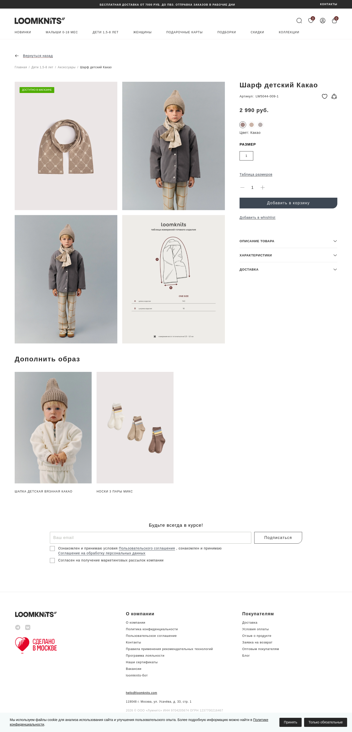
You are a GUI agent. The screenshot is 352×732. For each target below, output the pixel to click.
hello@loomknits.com (141, 693)
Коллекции (289, 32)
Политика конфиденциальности (152, 629)
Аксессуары (67, 67)
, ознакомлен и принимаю (199, 548)
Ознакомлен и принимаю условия (88, 548)
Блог (246, 655)
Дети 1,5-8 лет (106, 32)
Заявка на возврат (257, 642)
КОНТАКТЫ (328, 4)
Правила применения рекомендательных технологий (169, 649)
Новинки (23, 32)
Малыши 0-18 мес (62, 32)
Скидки (257, 32)
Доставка (249, 622)
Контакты (133, 642)
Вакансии (134, 669)
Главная (21, 67)
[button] (288, 308)
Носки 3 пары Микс (115, 491)
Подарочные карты (184, 32)
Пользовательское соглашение (151, 636)
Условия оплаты (255, 629)
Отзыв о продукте (256, 636)
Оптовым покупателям (260, 649)
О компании (135, 622)
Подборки (226, 32)
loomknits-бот (137, 675)
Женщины (142, 32)
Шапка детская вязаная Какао (44, 491)
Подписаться (278, 538)
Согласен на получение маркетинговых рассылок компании (111, 560)
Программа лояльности (145, 655)
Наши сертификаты (142, 662)
